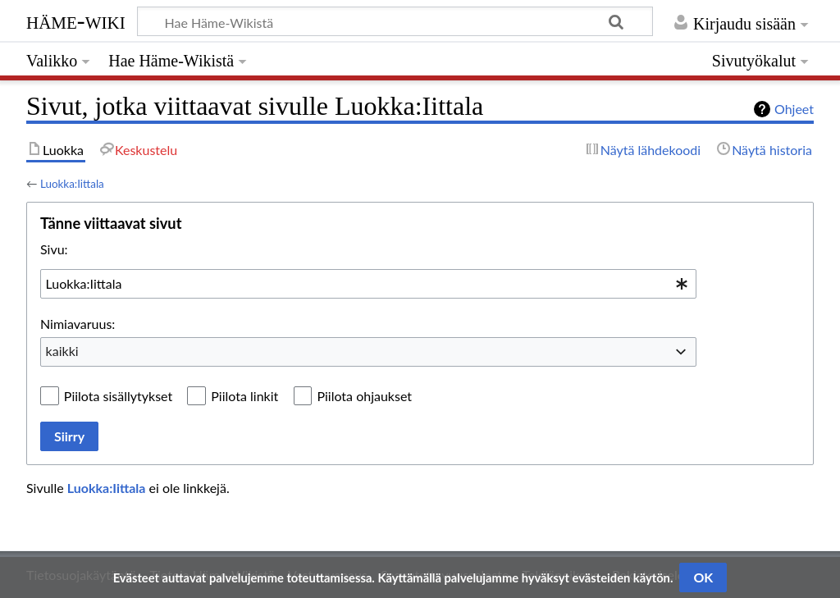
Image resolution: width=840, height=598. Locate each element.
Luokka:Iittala (72, 183)
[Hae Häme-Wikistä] (395, 21)
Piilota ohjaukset (364, 396)
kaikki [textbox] (62, 350)
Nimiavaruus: (77, 323)
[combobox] (368, 284)
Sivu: (54, 249)
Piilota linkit (244, 396)
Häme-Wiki (76, 20)
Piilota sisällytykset (118, 396)
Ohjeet (794, 108)
